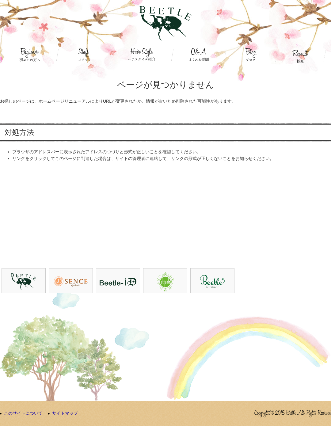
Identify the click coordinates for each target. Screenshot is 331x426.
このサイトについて (23, 413)
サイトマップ (65, 413)
